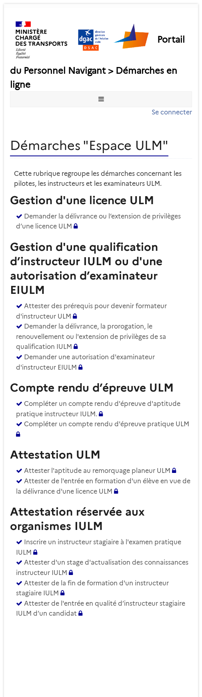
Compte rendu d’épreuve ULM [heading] (92, 387)
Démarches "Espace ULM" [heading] (89, 145)
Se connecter (172, 112)
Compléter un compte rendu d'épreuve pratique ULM (106, 424)
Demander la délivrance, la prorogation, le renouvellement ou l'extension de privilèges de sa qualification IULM (91, 336)
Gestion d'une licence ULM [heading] (82, 200)
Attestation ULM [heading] (55, 454)
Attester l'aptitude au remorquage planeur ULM (97, 471)
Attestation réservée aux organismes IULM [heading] (77, 519)
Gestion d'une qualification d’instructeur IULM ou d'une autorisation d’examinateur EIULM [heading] (86, 268)
